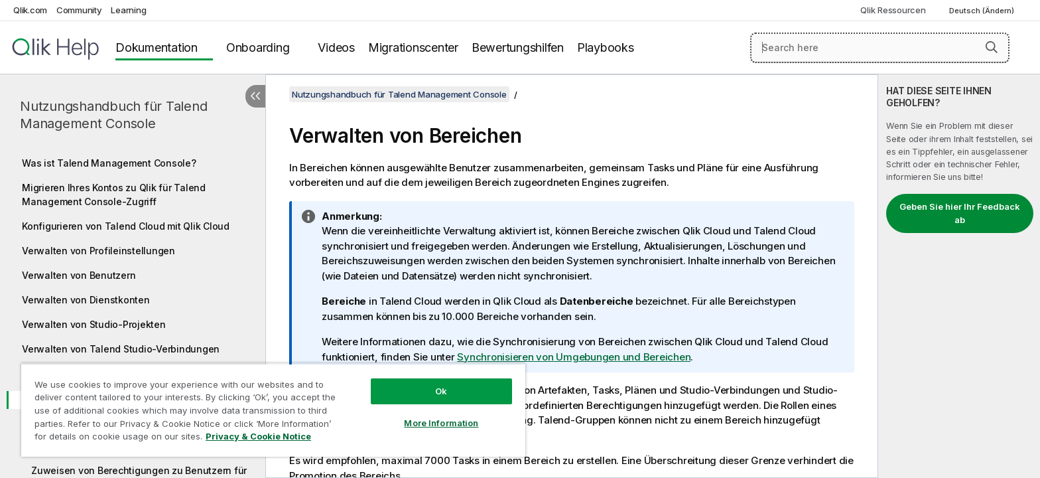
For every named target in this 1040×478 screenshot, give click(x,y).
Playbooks (605, 47)
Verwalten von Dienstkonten (86, 299)
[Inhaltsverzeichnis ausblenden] (255, 96)
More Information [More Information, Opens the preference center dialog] (441, 423)
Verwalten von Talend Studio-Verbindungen (121, 349)
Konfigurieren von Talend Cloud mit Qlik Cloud (125, 226)
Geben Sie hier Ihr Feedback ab (959, 213)
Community (79, 10)
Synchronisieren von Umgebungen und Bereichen (573, 357)
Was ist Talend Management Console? (109, 163)
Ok (441, 391)
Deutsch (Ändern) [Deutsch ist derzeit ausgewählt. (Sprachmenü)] (982, 10)
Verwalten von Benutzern (78, 275)
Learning (128, 10)
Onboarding (258, 47)
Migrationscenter (413, 47)
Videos (336, 47)
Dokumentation (156, 47)
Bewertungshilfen (518, 47)
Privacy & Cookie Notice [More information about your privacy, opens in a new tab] (258, 436)
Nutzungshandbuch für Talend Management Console (113, 114)
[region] (273, 410)
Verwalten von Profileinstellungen (98, 250)
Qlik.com (30, 10)
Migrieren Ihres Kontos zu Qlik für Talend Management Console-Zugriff (114, 194)
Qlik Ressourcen (892, 10)
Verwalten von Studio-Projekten (94, 324)
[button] (992, 47)
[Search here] (879, 48)
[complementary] (959, 276)
